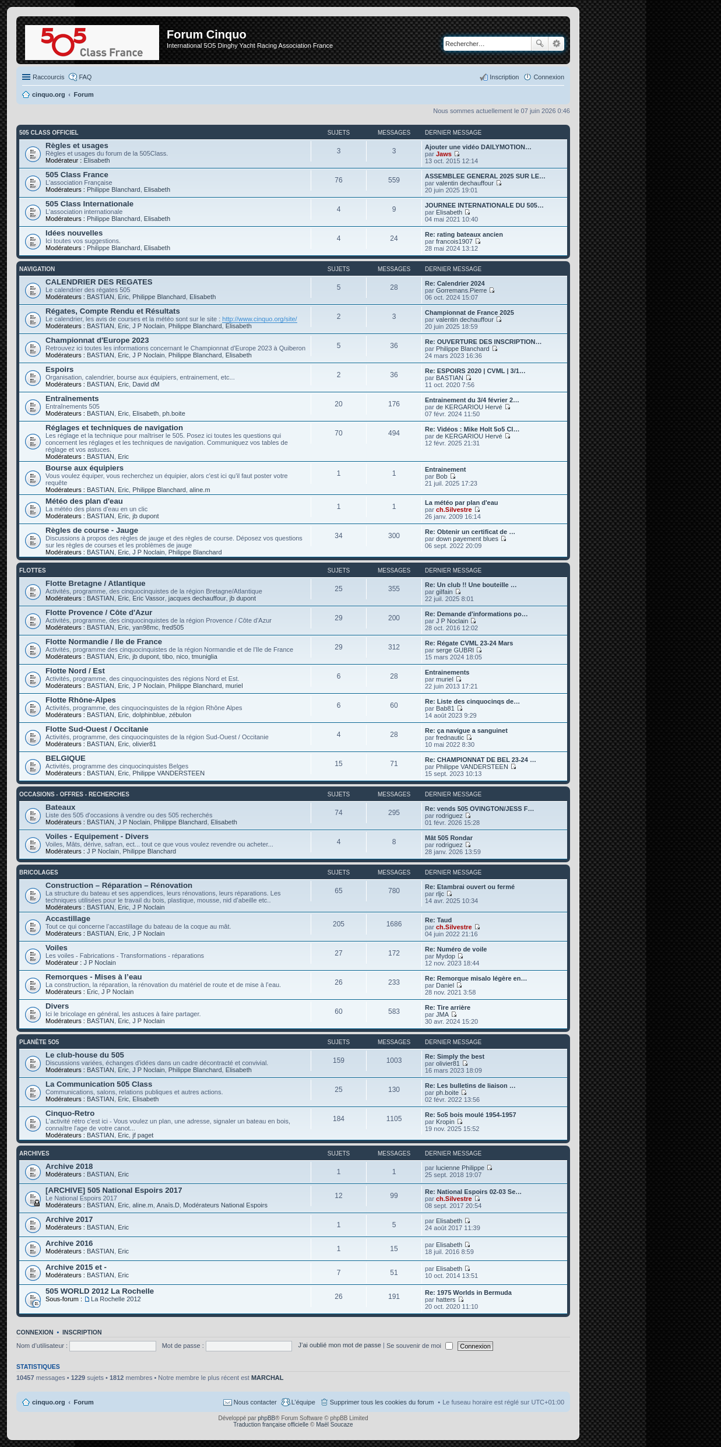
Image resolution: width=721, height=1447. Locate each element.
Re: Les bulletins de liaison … (470, 1085)
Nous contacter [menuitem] (255, 1402)
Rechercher (539, 44)
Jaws (444, 153)
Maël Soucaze (334, 1424)
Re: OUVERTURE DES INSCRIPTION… (483, 341)
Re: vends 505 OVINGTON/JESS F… (479, 808)
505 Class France (76, 174)
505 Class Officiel (49, 132)
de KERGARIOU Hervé (469, 406)
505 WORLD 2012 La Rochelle (99, 1291)
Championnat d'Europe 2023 (97, 340)
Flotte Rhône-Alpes (80, 700)
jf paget (142, 1135)
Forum (84, 1402)
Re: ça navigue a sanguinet (466, 730)
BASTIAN (100, 296)
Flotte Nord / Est (75, 670)
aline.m (199, 489)
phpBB (266, 1418)
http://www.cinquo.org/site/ (259, 318)
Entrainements (447, 672)
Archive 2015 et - (76, 1267)
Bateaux (60, 807)
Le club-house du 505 (84, 1055)
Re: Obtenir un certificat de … (470, 531)
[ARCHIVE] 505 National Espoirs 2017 (113, 1190)
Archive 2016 (69, 1243)
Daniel (445, 985)
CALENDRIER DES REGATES (99, 282)
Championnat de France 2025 (469, 312)
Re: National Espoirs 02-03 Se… (473, 1191)
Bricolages (38, 872)
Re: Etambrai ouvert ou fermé (470, 886)
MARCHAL (267, 1377)
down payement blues (467, 538)
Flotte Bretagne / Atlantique (95, 583)
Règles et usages (76, 145)
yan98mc (145, 627)
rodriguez (449, 815)
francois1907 (454, 241)
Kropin (445, 1121)
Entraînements (72, 398)
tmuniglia (204, 656)
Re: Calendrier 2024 (455, 283)
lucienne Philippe (460, 1167)
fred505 (173, 627)
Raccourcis (48, 76)
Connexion (35, 1332)
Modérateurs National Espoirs (225, 1205)
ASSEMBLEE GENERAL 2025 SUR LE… (485, 176)
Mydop (445, 956)
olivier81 (144, 743)
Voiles (56, 947)
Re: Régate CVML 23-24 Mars (469, 643)
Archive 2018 (69, 1166)
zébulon (180, 714)
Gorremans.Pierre (461, 290)
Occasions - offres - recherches (74, 794)
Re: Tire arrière (447, 1007)
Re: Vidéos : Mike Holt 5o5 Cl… (472, 429)
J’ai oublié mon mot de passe (339, 1345)
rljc (440, 893)
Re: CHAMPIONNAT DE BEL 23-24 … (480, 759)
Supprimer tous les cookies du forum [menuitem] (382, 1402)
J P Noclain (148, 325)
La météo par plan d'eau (461, 502)
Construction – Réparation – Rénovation (118, 885)
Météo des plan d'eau (84, 501)
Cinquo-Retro (69, 1113)
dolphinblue (148, 714)
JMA (442, 1014)
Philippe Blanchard (113, 189)
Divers (57, 1006)
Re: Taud (438, 919)
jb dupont (145, 515)
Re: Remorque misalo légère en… (476, 978)
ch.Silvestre (454, 509)
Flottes (32, 570)
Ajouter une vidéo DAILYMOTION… (478, 146)
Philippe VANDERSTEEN (168, 773)
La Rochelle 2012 (116, 1298)
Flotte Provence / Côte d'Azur (98, 612)
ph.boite (174, 413)
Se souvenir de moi (419, 1345)
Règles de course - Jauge (91, 530)
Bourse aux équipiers (84, 467)
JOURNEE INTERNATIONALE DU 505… (484, 205)
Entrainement (445, 469)
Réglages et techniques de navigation (114, 427)
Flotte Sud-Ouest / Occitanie (97, 729)
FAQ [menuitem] (85, 76)
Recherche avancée (556, 44)
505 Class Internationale (89, 203)
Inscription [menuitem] (504, 76)
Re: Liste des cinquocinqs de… (472, 701)
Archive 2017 (69, 1219)
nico (182, 656)
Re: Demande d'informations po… (476, 613)
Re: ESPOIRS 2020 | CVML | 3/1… (475, 370)
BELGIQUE (65, 758)
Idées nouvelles (74, 233)
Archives (34, 1153)
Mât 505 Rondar (449, 837)
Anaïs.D (168, 1205)
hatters (446, 1299)
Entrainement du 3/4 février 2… (472, 399)
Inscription (82, 1332)
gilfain (444, 591)
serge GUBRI (455, 650)
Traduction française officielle (270, 1424)
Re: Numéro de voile (456, 949)
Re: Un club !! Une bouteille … (471, 584)
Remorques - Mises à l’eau (93, 976)
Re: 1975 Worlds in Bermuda (468, 1292)
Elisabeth (96, 160)
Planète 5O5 (39, 1042)
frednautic (450, 737)
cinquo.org (48, 1402)
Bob (442, 476)
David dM (145, 384)
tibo (168, 656)
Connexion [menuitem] (548, 76)
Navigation (37, 269)
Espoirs (59, 369)
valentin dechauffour (465, 183)
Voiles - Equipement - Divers (97, 836)
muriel (234, 685)
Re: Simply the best (454, 1056)
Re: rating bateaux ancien (464, 234)
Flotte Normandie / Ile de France (103, 641)
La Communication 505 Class (98, 1084)
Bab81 (445, 708)
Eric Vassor (148, 598)
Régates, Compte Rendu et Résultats (112, 311)
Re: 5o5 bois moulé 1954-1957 (470, 1114)
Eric (123, 296)
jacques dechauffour (197, 598)
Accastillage (67, 918)
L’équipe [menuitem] (303, 1402)
